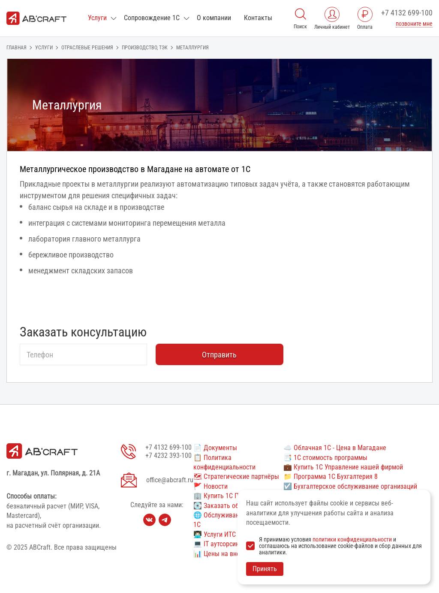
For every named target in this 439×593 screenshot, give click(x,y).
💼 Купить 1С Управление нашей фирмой (343, 467)
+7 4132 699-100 (407, 12)
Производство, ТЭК (145, 48)
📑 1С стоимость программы (325, 458)
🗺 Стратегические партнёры (236, 476)
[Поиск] (300, 13)
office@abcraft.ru (169, 480)
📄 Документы (215, 448)
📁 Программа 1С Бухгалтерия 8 (330, 476)
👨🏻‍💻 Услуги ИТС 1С (219, 534)
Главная (16, 48)
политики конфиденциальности (352, 539)
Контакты (258, 18)
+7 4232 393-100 (168, 455)
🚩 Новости (210, 486)
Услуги (97, 18)
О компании (214, 18)
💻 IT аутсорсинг (217, 544)
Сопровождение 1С (152, 18)
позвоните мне (414, 23)
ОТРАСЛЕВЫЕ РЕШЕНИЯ (87, 48)
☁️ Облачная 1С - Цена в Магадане (334, 448)
